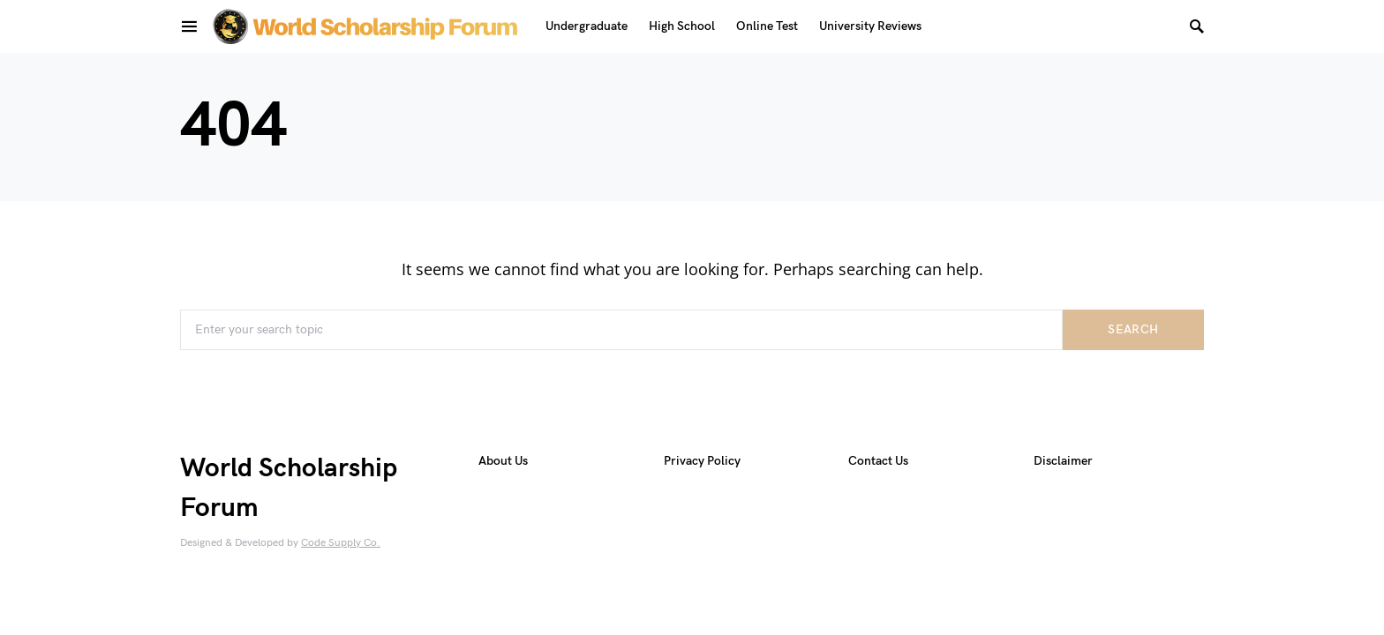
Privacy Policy (702, 460)
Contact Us (878, 460)
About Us (503, 460)
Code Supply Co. (340, 542)
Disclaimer (1063, 460)
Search (1133, 329)
